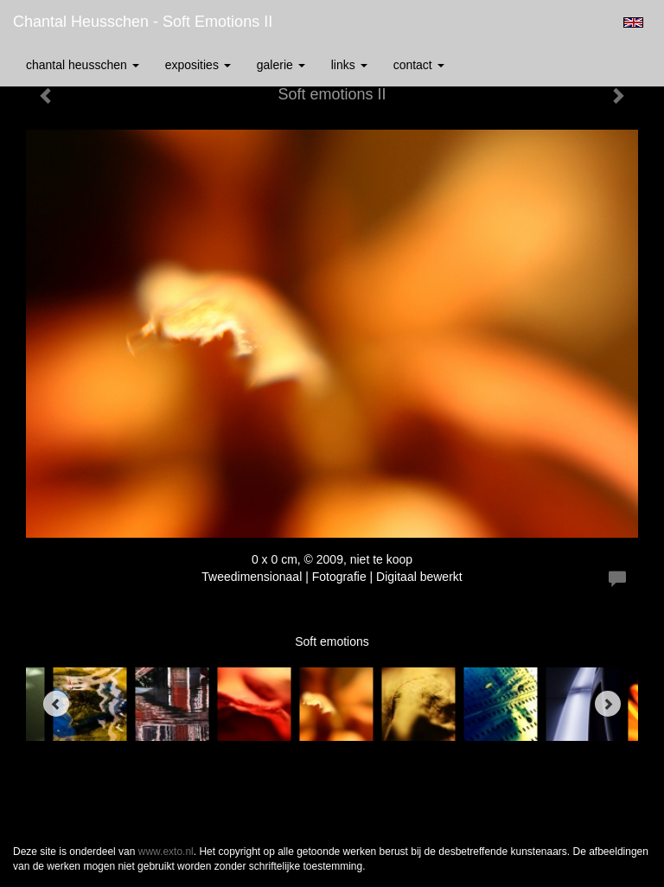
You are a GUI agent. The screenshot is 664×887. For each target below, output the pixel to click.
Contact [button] (418, 65)
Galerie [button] (281, 65)
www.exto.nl (166, 852)
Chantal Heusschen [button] (82, 65)
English (633, 22)
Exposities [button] (198, 65)
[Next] (608, 704)
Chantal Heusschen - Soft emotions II (142, 21)
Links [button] (349, 65)
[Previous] (56, 704)
